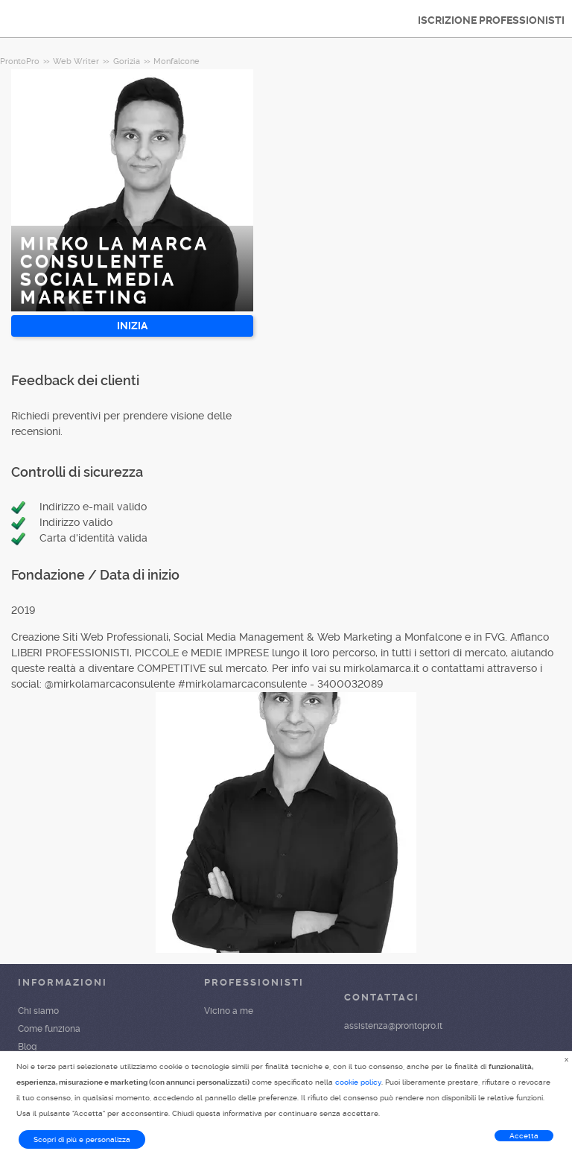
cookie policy (358, 1082)
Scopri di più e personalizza (82, 1139)
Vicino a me (228, 1011)
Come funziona (49, 1029)
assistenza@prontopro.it (393, 1026)
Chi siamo (38, 1011)
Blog (27, 1046)
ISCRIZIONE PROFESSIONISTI (491, 20)
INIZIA (132, 326)
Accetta (523, 1136)
